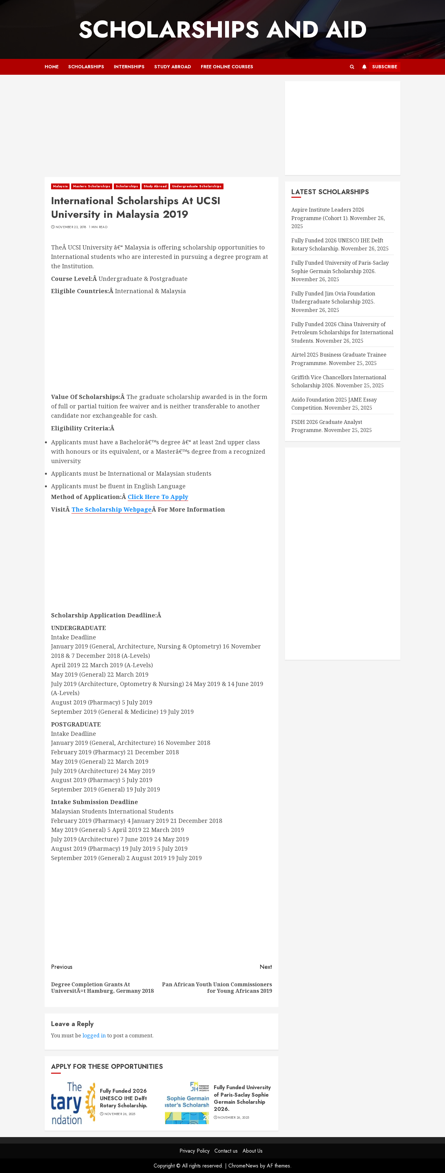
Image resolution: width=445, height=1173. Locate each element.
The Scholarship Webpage (111, 509)
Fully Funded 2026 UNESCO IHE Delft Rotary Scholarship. (123, 1098)
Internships (129, 66)
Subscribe (378, 67)
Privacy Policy (194, 1151)
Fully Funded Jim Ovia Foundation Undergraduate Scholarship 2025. (333, 297)
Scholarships (86, 66)
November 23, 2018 (71, 227)
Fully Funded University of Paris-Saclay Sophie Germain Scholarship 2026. (242, 1098)
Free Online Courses (227, 66)
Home (52, 66)
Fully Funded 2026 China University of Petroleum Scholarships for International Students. (342, 332)
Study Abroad (172, 66)
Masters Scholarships (91, 186)
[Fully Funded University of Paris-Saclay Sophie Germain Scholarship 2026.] (187, 1102)
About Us (253, 1151)
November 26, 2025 (120, 1114)
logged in (94, 1035)
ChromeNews (243, 1165)
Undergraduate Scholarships (197, 186)
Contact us (226, 1151)
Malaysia (60, 186)
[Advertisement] (161, 129)
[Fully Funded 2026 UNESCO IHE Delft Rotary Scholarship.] (73, 1102)
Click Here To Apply (158, 497)
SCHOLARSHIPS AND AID (222, 29)
